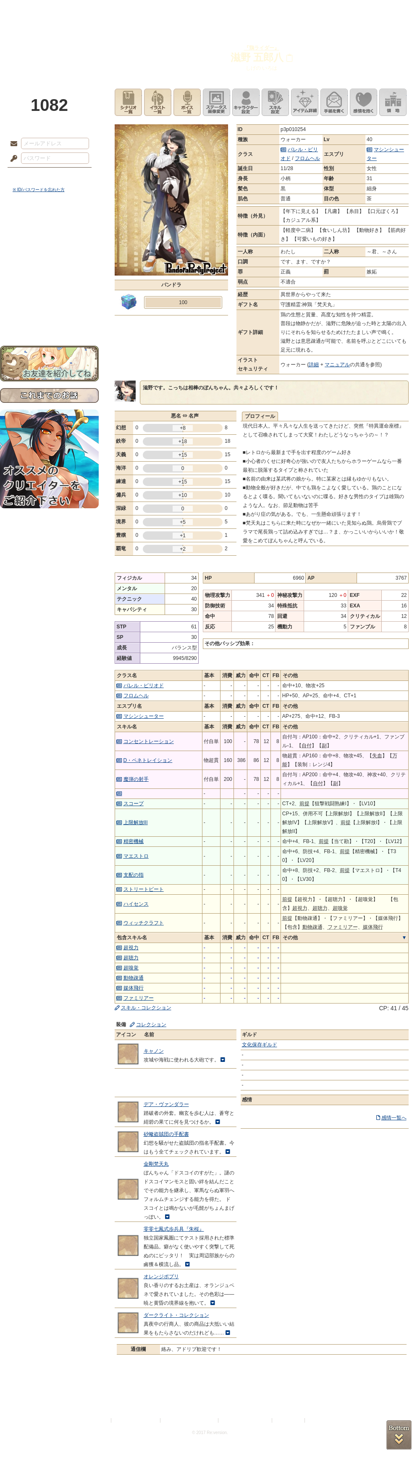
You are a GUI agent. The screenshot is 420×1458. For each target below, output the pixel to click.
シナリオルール (49, 271)
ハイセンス (136, 904)
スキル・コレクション (146, 1008)
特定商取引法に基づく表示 (190, 1420)
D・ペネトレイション (148, 760)
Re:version (319, 1420)
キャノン (154, 1051)
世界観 (49, 229)
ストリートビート (143, 889)
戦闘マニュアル (49, 292)
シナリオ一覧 (128, 102)
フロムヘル (307, 158)
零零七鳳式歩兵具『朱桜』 (174, 1229)
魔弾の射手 (136, 779)
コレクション (151, 1024)
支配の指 (133, 875)
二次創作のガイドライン (246, 1420)
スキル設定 (275, 102)
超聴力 (131, 958)
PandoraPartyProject (49, 46)
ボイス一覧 (187, 102)
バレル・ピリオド (143, 685)
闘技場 (389, 10)
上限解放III (135, 822)
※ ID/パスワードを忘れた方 (39, 189)
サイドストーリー (49, 243)
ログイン (29, 176)
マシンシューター (143, 716)
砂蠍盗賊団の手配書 (166, 1134)
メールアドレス (11, 144)
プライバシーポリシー (136, 1420)
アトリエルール (49, 281)
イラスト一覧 (157, 102)
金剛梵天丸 (156, 1164)
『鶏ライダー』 (261, 48)
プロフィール (260, 416)
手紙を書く (334, 102)
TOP (30, 10)
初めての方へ (49, 304)
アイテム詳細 (304, 102)
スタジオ (269, 10)
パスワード (11, 158)
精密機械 (133, 841)
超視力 (131, 948)
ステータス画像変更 (216, 102)
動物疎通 (133, 978)
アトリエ (210, 10)
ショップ (329, 10)
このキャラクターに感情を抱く (363, 102)
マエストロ (136, 856)
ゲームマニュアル (49, 258)
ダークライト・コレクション (176, 1315)
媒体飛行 (133, 988)
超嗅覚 (131, 968)
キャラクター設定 (246, 102)
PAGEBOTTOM (399, 1435)
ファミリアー (138, 998)
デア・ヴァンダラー (166, 1104)
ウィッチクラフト (143, 923)
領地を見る (393, 102)
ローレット (150, 10)
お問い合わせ (49, 319)
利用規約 (99, 1420)
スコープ (133, 803)
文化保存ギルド (259, 1045)
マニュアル (337, 365)
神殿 (91, 10)
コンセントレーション (148, 741)
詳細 (314, 365)
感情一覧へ (394, 1118)
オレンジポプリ (161, 1276)
